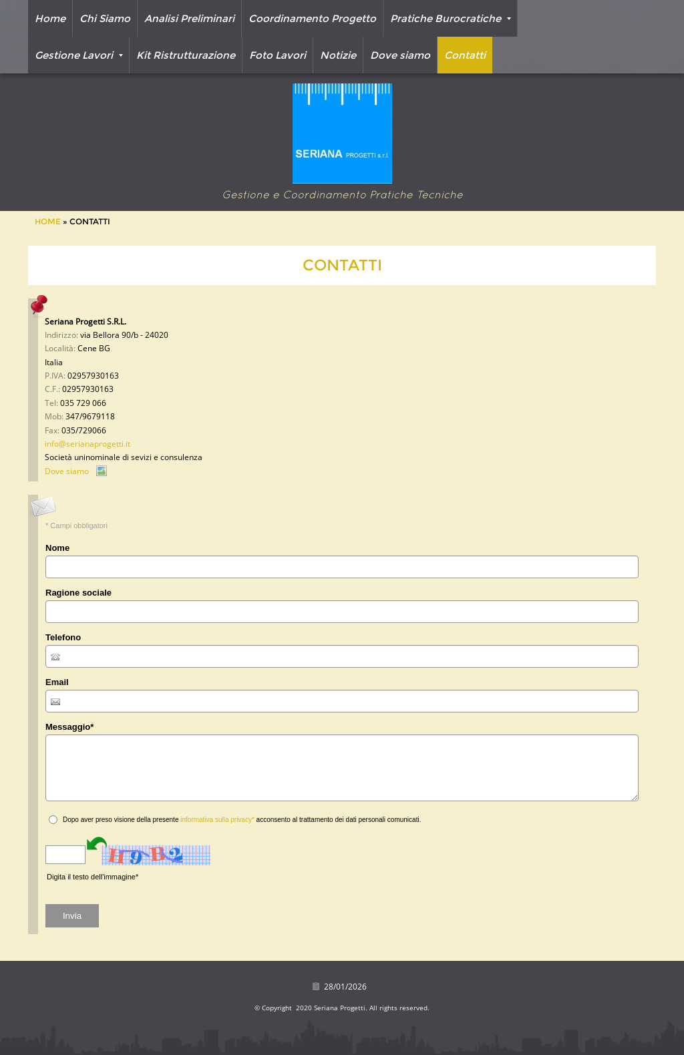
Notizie (338, 55)
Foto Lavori (277, 55)
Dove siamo (400, 55)
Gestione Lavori (79, 55)
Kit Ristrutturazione (185, 55)
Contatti (465, 55)
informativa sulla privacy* (217, 819)
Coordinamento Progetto (312, 18)
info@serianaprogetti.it (87, 443)
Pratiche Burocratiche (450, 18)
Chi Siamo (104, 18)
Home (50, 18)
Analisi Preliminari (189, 18)
